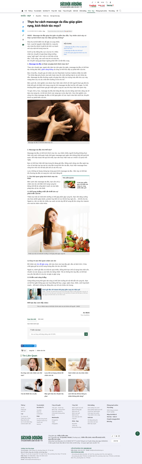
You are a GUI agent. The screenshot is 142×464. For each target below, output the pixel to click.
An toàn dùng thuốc (42, 418)
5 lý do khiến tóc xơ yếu (29, 394)
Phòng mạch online (101, 11)
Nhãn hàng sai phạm (112, 410)
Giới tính (75, 11)
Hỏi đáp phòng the (93, 420)
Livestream (40, 413)
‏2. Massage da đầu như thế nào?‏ (73, 50)
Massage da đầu (35, 64)
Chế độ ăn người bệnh (94, 411)
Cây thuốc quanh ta (57, 411)
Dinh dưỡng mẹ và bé (93, 407)
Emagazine (55, 420)
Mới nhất (40, 319)
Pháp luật (23, 409)
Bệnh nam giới (76, 413)
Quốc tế (23, 411)
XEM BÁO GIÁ (87, 448)
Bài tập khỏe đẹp (55, 16)
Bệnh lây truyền (92, 423)
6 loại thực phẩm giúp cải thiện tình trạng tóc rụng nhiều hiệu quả (82, 185)
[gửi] (86, 334)
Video (53, 422)
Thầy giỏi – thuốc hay (57, 407)
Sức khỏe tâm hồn (77, 416)
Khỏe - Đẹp (91, 11)
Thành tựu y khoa (25, 418)
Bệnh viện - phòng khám (58, 409)
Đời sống (109, 421)
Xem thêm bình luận (33, 324)
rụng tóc (31, 350)
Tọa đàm (39, 410)
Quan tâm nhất (31, 319)
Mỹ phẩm (38, 16)
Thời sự (30, 11)
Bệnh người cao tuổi (77, 407)
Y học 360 (54, 11)
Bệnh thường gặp (76, 409)
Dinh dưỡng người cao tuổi (95, 409)
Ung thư (74, 418)
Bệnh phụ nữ (75, 411)
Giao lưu (39, 412)
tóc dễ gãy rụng (42, 264)
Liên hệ (116, 441)
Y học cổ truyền (67, 11)
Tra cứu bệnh (37, 11)
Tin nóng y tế (24, 416)
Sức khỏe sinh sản (93, 422)
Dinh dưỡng (83, 11)
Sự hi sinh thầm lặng (26, 422)
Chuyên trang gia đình (113, 419)
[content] (56, 334)
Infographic (55, 423)
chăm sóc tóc (41, 350)
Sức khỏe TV (46, 11)
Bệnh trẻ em (75, 415)
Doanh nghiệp (110, 412)
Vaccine (39, 424)
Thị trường (111, 11)
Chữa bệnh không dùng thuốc (58, 414)
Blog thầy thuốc (25, 420)
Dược (59, 11)
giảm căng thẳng (47, 69)
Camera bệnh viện (26, 423)
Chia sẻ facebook (28, 345)
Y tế (26, 11)
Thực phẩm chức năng (94, 415)
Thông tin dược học (42, 420)
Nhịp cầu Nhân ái (112, 414)
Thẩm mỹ (45, 16)
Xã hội (22, 407)
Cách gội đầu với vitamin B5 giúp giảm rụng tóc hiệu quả (61, 289)
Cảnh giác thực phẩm (93, 413)
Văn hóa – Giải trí (112, 416)
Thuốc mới (39, 422)
